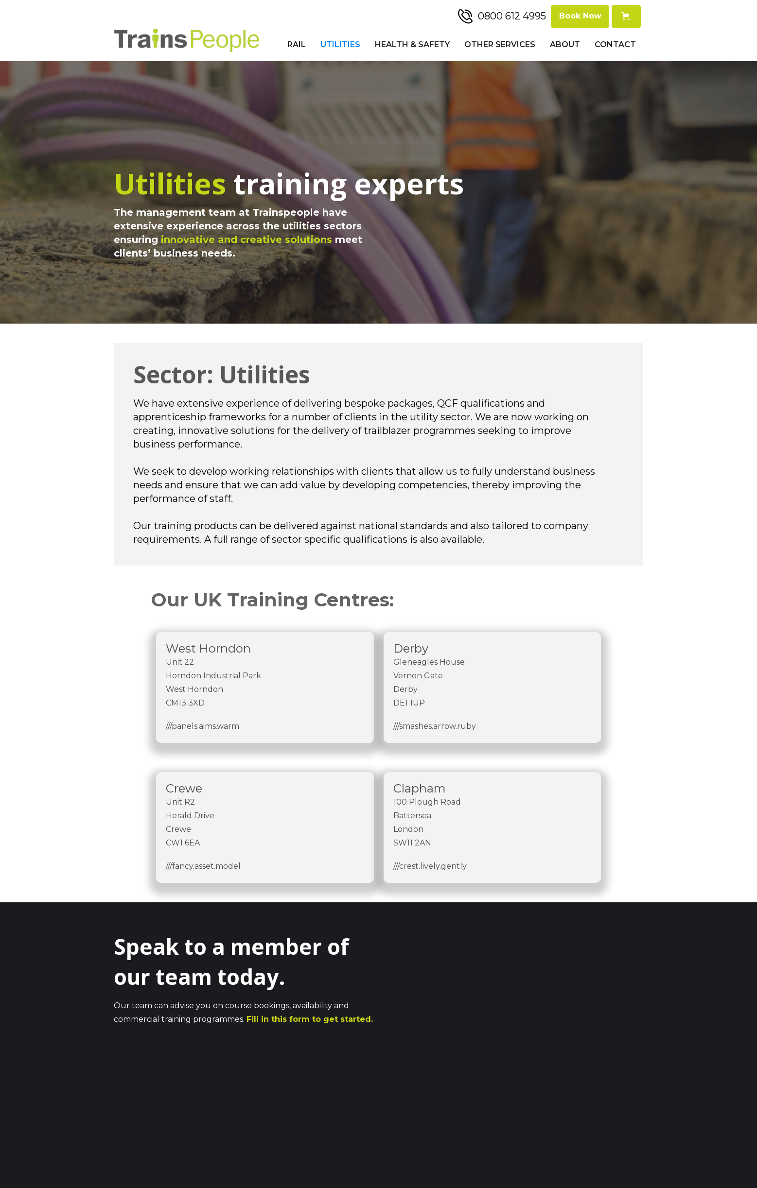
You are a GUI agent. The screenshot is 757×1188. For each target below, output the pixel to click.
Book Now (580, 15)
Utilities (340, 44)
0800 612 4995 (512, 16)
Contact (615, 44)
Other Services (499, 44)
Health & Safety (412, 44)
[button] (626, 16)
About (565, 44)
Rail (296, 44)
